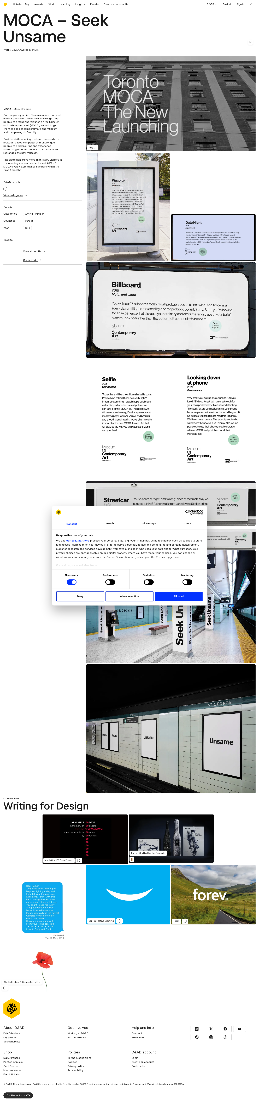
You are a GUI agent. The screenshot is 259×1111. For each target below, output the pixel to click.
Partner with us (77, 1037)
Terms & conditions (80, 1058)
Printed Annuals (13, 1062)
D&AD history (11, 1033)
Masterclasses (12, 1070)
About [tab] (187, 523)
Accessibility (75, 1070)
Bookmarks (138, 1066)
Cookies (73, 1062)
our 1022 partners (77, 540)
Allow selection (129, 596)
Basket (227, 4)
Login (135, 1058)
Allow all (179, 596)
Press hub (138, 1037)
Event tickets (11, 1074)
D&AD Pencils (11, 1058)
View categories (15, 195)
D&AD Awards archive (25, 49)
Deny (80, 596)
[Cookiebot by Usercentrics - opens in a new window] (188, 512)
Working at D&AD (78, 1033)
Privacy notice (76, 1066)
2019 (27, 228)
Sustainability (11, 1041)
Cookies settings (18, 1095)
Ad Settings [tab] (149, 523)
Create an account (143, 1062)
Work (52, 4)
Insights (80, 4)
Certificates (11, 1066)
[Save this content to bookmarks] (250, 42)
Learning (65, 4)
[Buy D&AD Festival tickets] (20, 4)
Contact (137, 1033)
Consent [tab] (71, 524)
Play (93, 147)
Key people (9, 1037)
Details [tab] (110, 523)
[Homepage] (5, 4)
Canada (29, 221)
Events (94, 4)
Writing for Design (34, 214)
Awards (38, 4)
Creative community (116, 4)
